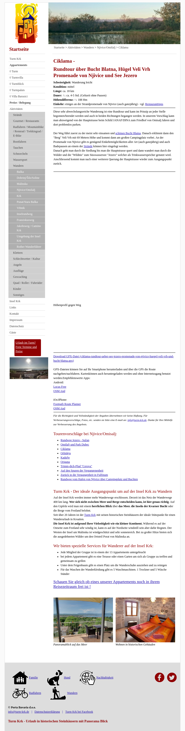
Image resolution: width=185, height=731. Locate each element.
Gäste (13, 332)
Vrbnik (21, 208)
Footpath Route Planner (67, 404)
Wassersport (20, 159)
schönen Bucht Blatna (128, 133)
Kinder (17, 289)
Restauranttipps (154, 104)
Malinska (22, 184)
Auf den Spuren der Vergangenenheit (82, 470)
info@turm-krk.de (136, 420)
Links (13, 307)
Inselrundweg (25, 214)
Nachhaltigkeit (96, 677)
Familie (25, 677)
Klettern (18, 252)
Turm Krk (15, 58)
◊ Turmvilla (16, 77)
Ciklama (123, 47)
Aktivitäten (16, 109)
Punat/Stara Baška (27, 202)
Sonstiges (18, 295)
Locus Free (59, 386)
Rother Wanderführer (29, 246)
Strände (17, 115)
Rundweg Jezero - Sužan (75, 440)
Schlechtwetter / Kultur (26, 258)
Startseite (19, 49)
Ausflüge (18, 270)
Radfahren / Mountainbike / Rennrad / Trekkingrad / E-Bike (28, 131)
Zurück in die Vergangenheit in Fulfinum (84, 475)
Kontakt (14, 313)
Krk (19, 196)
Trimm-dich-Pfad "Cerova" (76, 466)
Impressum (16, 320)
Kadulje (65, 457)
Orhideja (66, 453)
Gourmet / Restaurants (26, 121)
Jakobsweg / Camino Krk (29, 228)
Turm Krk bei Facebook (79, 711)
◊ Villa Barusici (19, 96)
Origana (65, 462)
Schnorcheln (20, 153)
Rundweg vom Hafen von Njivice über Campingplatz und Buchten (99, 479)
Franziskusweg (25, 220)
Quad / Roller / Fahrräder (27, 283)
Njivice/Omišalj (26, 190)
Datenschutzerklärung (47, 711)
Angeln (17, 264)
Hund (58, 677)
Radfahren (27, 693)
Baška (20, 171)
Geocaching (20, 277)
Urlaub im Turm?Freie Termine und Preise (26, 347)
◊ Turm (14, 71)
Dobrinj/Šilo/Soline (28, 177)
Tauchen (18, 147)
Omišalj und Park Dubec (75, 444)
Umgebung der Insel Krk (28, 238)
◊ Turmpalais (17, 90)
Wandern (18, 165)
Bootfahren (19, 141)
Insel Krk (15, 301)
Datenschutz (17, 326)
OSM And (59, 391)
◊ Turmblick (17, 84)
